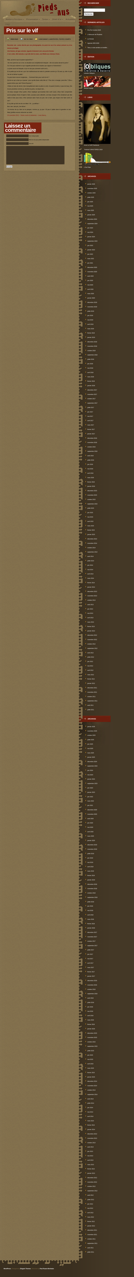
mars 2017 (90, 425)
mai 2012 (90, 666)
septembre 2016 (92, 451)
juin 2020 (90, 280)
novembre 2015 (92, 495)
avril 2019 (90, 324)
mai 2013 (90, 613)
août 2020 (90, 276)
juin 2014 (90, 565)
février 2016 (91, 482)
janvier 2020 (91, 298)
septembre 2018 (92, 355)
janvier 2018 (91, 385)
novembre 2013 (92, 596)
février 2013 (91, 626)
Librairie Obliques (97, 68)
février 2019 (91, 333)
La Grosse (90, 39)
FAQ (8, 24)
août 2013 (90, 604)
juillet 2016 (90, 460)
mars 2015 (90, 526)
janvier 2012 (91, 683)
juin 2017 (90, 412)
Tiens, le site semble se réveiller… (97, 47)
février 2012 (91, 679)
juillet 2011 (90, 710)
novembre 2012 (92, 639)
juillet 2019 (90, 311)
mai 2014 (90, 569)
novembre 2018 (92, 346)
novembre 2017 (92, 394)
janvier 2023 (91, 250)
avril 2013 (90, 618)
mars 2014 (90, 578)
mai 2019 (90, 320)
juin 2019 (90, 315)
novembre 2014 (92, 543)
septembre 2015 (92, 504)
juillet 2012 (90, 657)
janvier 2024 (91, 237)
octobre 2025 (91, 193)
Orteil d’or (57, 19)
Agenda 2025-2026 (93, 43)
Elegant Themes (25, 1268)
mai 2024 (90, 232)
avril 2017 (90, 420)
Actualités (70, 19)
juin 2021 (90, 263)
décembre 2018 (92, 342)
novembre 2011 (92, 692)
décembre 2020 (92, 267)
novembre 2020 (92, 272)
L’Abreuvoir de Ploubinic (94, 34)
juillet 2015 (90, 508)
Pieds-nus (14, 39)
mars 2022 (90, 258)
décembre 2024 (92, 219)
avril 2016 (90, 473)
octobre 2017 (91, 399)
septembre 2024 (92, 223)
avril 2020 (90, 289)
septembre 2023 (92, 241)
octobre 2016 (91, 447)
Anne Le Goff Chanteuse (97, 125)
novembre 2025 (92, 188)
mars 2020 (90, 293)
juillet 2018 (90, 359)
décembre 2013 (92, 591)
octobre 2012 (91, 644)
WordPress (7, 1268)
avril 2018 (90, 372)
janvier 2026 (91, 184)
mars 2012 (90, 675)
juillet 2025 (90, 197)
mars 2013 (90, 622)
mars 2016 (90, 477)
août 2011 (90, 705)
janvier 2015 (91, 534)
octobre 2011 (91, 696)
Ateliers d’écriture (15, 19)
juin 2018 (90, 364)
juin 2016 (90, 464)
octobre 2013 (91, 600)
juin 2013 (90, 609)
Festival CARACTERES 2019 (93, 149)
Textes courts (65, 39)
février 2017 (91, 429)
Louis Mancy (43, 39)
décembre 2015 (92, 491)
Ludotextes (53, 39)
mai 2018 (90, 368)
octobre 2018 (91, 350)
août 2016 (90, 456)
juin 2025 (90, 202)
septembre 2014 (92, 552)
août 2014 (90, 556)
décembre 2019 (92, 302)
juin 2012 (90, 661)
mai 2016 (90, 469)
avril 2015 (90, 521)
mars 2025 (90, 210)
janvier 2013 (91, 631)
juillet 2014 (90, 561)
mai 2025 (90, 206)
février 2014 (91, 583)
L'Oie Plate (97, 160)
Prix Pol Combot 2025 (94, 30)
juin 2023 (90, 245)
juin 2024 (90, 228)
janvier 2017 (91, 434)
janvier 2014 (91, 587)
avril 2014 (90, 574)
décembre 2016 (92, 438)
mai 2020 (90, 285)
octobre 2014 (91, 548)
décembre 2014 (92, 539)
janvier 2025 (91, 215)
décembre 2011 (92, 688)
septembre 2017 (92, 403)
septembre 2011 (92, 701)
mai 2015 (90, 517)
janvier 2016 (91, 486)
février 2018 (91, 381)
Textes (46, 19)
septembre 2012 (92, 648)
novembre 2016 (92, 442)
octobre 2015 (91, 499)
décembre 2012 (92, 635)
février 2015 (91, 530)
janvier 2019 (91, 337)
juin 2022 (90, 254)
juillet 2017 (90, 407)
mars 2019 (90, 329)
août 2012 (90, 653)
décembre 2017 (92, 390)
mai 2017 (90, 416)
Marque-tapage (97, 82)
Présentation (33, 19)
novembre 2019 (92, 307)
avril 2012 (90, 670)
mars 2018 (90, 377)
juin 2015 (90, 512)
